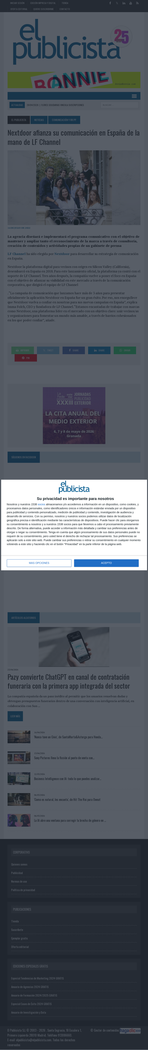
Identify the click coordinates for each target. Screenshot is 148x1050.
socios (41, 504)
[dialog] (74, 525)
